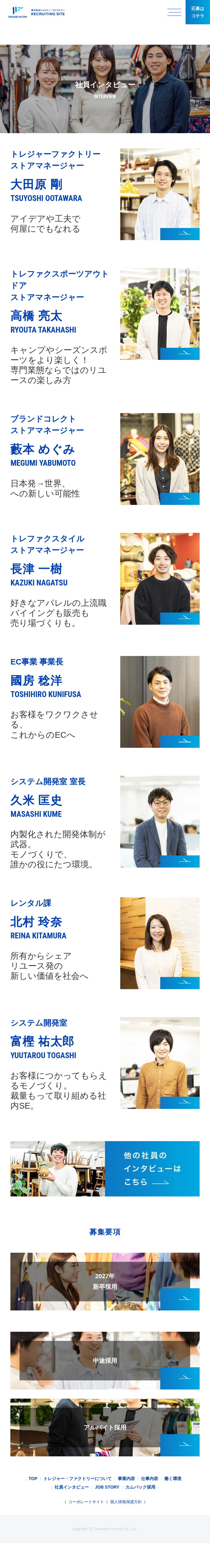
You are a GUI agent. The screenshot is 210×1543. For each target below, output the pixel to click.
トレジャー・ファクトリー (35, 12)
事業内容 (126, 1478)
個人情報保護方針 (126, 1502)
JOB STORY (107, 1487)
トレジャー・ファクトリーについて (77, 1478)
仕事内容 (149, 1478)
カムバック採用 (140, 1487)
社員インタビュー (72, 1487)
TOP (33, 1478)
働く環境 (172, 1478)
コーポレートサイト (86, 1502)
